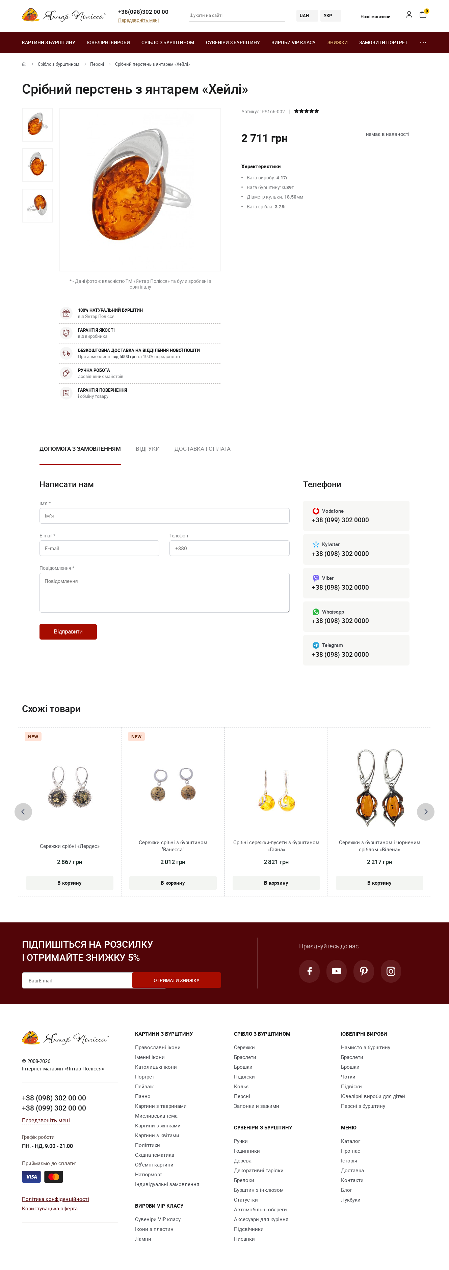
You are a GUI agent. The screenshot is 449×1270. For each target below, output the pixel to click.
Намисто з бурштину (365, 1048)
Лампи (143, 1240)
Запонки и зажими (256, 1107)
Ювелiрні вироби (108, 42)
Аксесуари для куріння (261, 1220)
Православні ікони (158, 1048)
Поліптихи (147, 1146)
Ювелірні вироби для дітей (373, 1097)
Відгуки (148, 448)
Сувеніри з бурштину (233, 42)
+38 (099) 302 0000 (340, 520)
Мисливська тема (156, 1117)
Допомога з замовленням (80, 448)
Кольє (241, 1087)
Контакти (352, 1181)
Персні (97, 64)
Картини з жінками (158, 1126)
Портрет (144, 1077)
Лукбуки (351, 1201)
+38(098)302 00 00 (143, 12)
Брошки (243, 1068)
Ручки (241, 1142)
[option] (37, 125)
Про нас (350, 1152)
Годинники (247, 1152)
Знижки (337, 42)
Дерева (243, 1161)
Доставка (352, 1171)
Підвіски (244, 1077)
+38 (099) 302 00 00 (54, 1109)
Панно (143, 1097)
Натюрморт (148, 1175)
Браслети (245, 1058)
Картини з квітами (157, 1136)
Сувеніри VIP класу (158, 1220)
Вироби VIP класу (293, 42)
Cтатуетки (246, 1201)
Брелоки (244, 1181)
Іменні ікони (150, 1058)
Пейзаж (144, 1087)
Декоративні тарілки (259, 1171)
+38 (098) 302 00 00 (54, 1099)
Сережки (244, 1048)
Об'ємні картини (154, 1165)
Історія (349, 1161)
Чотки (348, 1077)
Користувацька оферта (50, 1209)
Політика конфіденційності (55, 1200)
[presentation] (23, 813)
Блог (346, 1191)
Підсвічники (249, 1230)
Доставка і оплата (203, 448)
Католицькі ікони (156, 1068)
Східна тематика (154, 1156)
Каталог (350, 1142)
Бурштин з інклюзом (259, 1191)
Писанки (244, 1240)
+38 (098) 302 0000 (340, 554)
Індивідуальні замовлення (167, 1185)
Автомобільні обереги (260, 1210)
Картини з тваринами (161, 1107)
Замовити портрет (383, 42)
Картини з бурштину (48, 42)
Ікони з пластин (154, 1230)
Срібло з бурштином (167, 42)
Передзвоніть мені (138, 20)
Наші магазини (371, 16)
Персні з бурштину (363, 1107)
